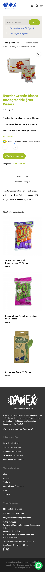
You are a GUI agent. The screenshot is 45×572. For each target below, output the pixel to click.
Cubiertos (15, 42)
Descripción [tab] (22, 176)
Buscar (34, 22)
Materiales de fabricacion (13, 486)
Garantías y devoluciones (13, 455)
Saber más (12, 143)
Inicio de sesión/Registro (13, 459)
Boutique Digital (24, 567)
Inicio (5, 42)
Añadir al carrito (14, 156)
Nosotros (6, 478)
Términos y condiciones (12, 447)
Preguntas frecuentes (12, 451)
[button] (41, 5)
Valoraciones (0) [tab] (22, 181)
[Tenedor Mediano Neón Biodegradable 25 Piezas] (22, 236)
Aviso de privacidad (11, 443)
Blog (5, 490)
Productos (7, 482)
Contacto (6, 494)
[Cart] (36, 5)
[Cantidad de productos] (10, 147)
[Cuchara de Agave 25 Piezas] (22, 347)
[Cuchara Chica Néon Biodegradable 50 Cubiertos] (22, 291)
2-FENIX (15, 164)
